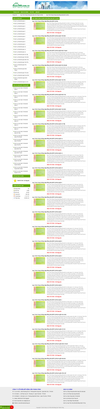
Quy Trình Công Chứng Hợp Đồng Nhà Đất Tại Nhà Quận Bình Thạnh (49, 50)
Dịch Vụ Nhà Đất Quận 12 (19, 51)
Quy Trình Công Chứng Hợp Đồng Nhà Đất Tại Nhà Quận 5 (47, 241)
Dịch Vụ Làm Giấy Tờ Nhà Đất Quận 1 (20, 88)
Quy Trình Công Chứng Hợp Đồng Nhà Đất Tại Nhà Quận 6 (47, 226)
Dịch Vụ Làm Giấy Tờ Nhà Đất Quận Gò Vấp (20, 132)
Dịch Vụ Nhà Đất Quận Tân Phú (20, 62)
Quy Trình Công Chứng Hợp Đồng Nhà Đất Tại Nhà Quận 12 (47, 138)
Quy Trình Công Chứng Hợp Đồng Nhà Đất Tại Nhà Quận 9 (47, 182)
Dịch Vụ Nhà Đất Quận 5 (19, 31)
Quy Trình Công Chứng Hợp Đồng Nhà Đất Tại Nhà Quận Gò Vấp (48, 123)
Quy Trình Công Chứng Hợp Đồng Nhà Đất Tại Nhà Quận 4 (47, 255)
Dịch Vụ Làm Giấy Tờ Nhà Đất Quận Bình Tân (20, 148)
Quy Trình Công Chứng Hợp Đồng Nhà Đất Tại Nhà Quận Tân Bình (49, 109)
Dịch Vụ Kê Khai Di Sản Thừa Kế (70, 398)
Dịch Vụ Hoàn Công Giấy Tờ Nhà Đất (71, 396)
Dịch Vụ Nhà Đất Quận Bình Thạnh (20, 69)
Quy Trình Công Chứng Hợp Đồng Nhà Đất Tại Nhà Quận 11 (47, 153)
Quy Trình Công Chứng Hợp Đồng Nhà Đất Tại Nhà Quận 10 (47, 167)
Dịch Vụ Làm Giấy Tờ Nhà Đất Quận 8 (20, 112)
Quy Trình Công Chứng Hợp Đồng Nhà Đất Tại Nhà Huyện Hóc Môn (49, 314)
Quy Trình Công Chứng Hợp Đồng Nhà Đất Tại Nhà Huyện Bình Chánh (50, 343)
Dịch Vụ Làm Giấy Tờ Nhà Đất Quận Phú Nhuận (20, 136)
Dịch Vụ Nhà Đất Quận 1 (19, 21)
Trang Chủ (16, 12)
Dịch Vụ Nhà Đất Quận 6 (19, 36)
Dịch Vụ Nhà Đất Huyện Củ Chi (20, 81)
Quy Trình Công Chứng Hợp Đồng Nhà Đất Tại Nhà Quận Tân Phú (49, 79)
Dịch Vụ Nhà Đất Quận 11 (19, 49)
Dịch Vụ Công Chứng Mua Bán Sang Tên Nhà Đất (74, 391)
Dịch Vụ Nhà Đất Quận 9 (19, 44)
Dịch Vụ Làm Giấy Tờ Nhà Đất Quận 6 (20, 108)
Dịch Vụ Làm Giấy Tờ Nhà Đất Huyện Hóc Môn (20, 160)
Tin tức (32, 12)
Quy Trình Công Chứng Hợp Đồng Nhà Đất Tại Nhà (45, 21)
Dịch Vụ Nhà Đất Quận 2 (19, 23)
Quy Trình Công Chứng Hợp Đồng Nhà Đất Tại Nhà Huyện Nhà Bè (49, 358)
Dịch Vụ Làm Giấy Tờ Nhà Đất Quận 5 (20, 104)
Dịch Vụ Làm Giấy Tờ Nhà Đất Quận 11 (20, 124)
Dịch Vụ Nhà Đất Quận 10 (19, 46)
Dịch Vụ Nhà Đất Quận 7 (19, 39)
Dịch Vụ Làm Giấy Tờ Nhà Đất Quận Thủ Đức (20, 156)
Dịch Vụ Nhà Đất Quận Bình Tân (21, 59)
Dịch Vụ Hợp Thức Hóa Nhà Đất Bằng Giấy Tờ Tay (74, 403)
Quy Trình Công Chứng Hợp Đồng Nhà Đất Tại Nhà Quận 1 (47, 299)
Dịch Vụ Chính (24, 12)
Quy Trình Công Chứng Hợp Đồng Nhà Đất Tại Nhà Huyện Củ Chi (48, 329)
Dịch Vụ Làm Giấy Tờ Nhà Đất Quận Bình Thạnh (20, 152)
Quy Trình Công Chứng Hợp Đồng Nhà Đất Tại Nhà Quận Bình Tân (49, 94)
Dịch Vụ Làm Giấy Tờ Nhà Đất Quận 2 (20, 92)
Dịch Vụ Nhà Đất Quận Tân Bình (21, 57)
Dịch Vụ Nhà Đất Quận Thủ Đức (21, 72)
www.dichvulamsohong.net (24, 403)
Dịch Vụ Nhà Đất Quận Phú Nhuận (19, 65)
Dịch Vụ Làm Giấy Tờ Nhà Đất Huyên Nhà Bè (20, 164)
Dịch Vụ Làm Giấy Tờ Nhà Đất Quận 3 (20, 96)
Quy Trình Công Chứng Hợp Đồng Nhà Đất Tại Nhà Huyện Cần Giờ (49, 373)
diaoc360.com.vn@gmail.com (23, 400)
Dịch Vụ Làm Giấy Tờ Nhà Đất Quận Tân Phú (20, 144)
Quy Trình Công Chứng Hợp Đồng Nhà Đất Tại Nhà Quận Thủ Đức (49, 35)
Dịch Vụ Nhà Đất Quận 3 (19, 26)
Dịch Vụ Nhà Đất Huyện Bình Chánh (20, 78)
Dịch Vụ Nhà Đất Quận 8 (19, 41)
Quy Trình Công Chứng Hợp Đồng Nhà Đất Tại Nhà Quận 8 (47, 197)
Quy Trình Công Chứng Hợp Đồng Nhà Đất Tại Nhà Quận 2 (47, 285)
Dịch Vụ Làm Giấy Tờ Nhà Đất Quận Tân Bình (20, 140)
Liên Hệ (37, 12)
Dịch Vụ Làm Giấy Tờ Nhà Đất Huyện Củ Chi (20, 172)
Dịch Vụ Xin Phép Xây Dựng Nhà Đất (71, 393)
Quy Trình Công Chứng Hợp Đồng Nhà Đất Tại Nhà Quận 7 (47, 211)
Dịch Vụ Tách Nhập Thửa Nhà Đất (71, 400)
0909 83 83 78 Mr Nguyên (23, 398)
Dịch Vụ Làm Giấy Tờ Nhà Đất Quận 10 (20, 120)
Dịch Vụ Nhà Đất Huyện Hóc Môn (21, 75)
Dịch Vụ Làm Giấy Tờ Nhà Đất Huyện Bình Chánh (20, 168)
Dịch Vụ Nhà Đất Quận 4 (19, 28)
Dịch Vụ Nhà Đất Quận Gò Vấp (20, 54)
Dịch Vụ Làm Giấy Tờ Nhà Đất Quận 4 (20, 100)
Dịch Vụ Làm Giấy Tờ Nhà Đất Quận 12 (20, 128)
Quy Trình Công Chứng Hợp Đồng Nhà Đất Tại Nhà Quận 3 (47, 270)
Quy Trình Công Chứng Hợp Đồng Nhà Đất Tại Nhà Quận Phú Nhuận (49, 65)
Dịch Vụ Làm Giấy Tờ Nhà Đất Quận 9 (20, 116)
